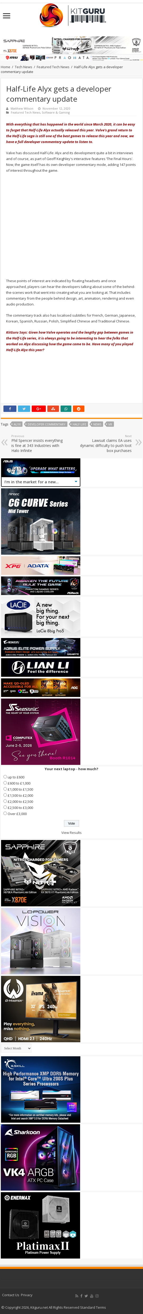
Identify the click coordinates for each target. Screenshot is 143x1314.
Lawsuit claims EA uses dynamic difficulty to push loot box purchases (104, 443)
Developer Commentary (47, 424)
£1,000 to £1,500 (20, 789)
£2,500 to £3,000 (20, 807)
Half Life (79, 424)
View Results (71, 832)
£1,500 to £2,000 (20, 795)
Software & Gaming (56, 112)
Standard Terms (93, 1307)
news (97, 424)
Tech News (23, 66)
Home (5, 66)
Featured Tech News (53, 66)
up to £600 (16, 777)
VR (110, 424)
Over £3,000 (17, 813)
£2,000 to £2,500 (20, 801)
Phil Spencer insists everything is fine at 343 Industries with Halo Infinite (38, 443)
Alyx (17, 424)
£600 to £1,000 (19, 783)
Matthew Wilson (22, 108)
